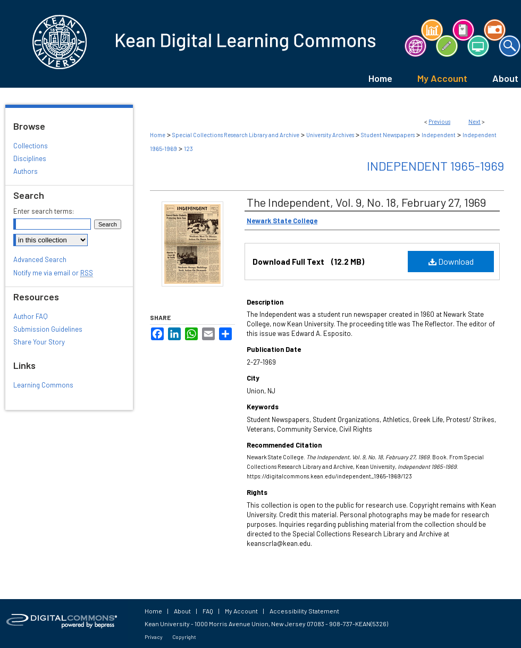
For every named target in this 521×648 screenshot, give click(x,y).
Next (474, 121)
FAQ (208, 611)
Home (157, 134)
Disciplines (29, 158)
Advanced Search (39, 259)
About (182, 611)
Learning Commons (43, 385)
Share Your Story (39, 342)
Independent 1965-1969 (435, 165)
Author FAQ (30, 316)
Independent (439, 134)
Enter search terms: (43, 211)
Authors (25, 171)
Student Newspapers (388, 134)
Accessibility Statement (304, 611)
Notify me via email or (53, 272)
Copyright (184, 637)
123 (188, 148)
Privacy (154, 637)
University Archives (330, 134)
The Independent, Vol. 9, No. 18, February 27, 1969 (366, 202)
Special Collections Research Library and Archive (235, 134)
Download (451, 261)
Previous (439, 121)
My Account (241, 611)
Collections (30, 145)
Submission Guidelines (47, 329)
